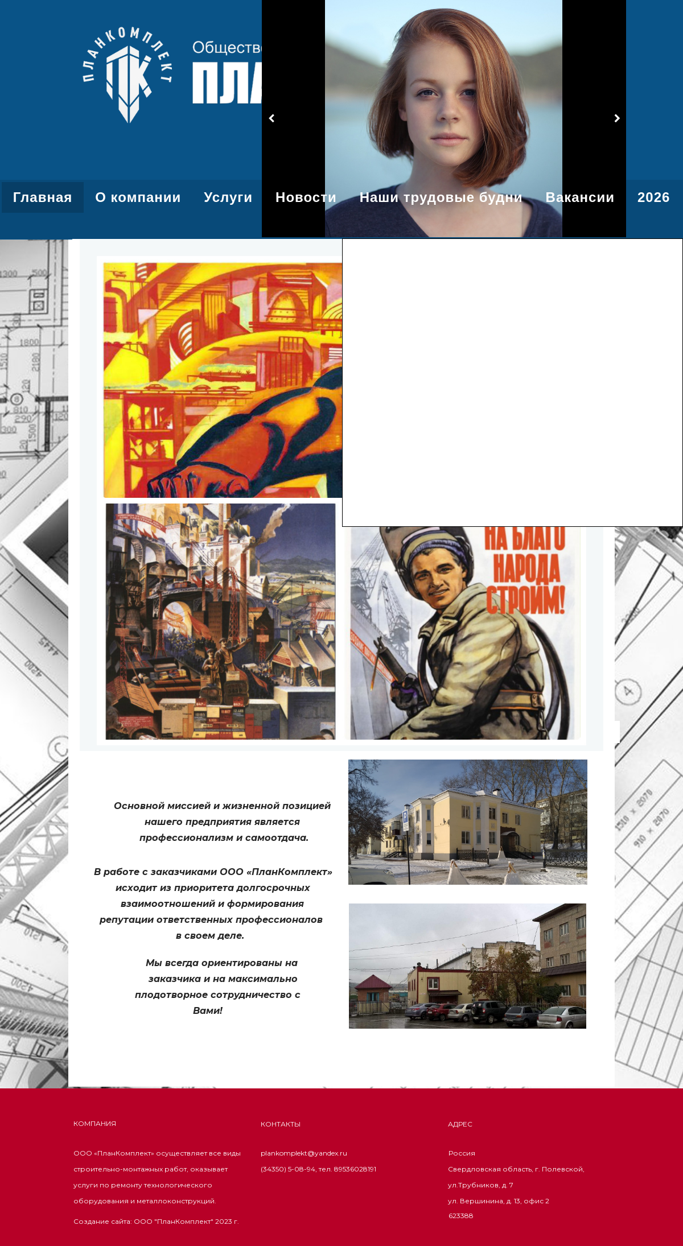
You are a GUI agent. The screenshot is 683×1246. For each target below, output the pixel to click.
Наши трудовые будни (441, 197)
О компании (138, 197)
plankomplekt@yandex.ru (304, 1153)
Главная (43, 197)
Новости (306, 197)
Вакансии (580, 197)
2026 (653, 197)
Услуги (228, 197)
